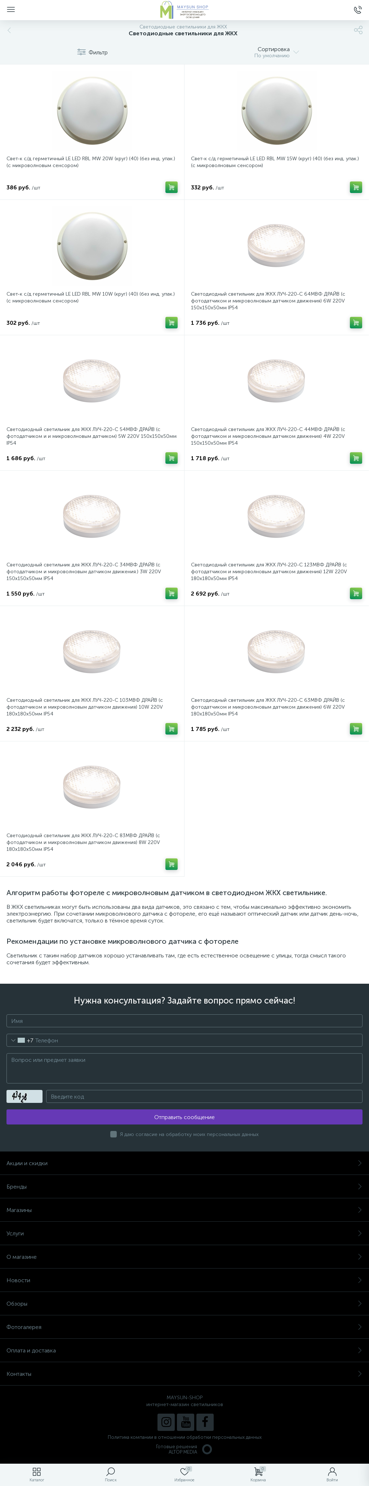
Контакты (184, 1373)
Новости (184, 1280)
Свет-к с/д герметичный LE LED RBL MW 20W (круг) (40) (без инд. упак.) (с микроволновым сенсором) (90, 162)
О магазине (184, 1256)
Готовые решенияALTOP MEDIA (184, 1449)
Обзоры (184, 1303)
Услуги (184, 1233)
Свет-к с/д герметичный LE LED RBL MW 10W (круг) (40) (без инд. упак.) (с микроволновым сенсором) (90, 297)
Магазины (184, 1210)
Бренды (184, 1186)
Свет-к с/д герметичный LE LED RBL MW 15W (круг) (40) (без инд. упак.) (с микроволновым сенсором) (275, 162)
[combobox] (20, 1040)
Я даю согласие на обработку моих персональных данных (189, 1134)
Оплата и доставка (184, 1350)
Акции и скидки (184, 1163)
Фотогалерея (184, 1327)
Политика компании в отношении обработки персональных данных (185, 1437)
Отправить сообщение (184, 1117)
